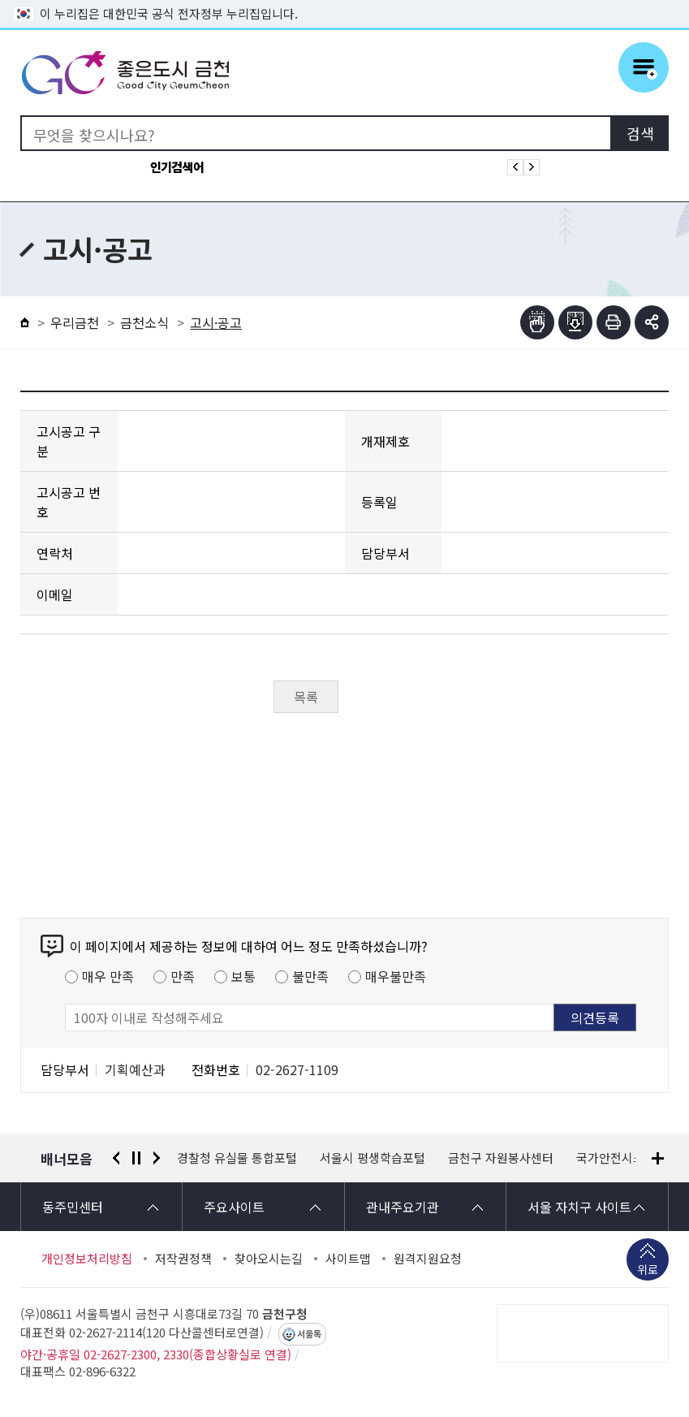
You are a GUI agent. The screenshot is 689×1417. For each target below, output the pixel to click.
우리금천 (74, 322)
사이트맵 (348, 1258)
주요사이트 (234, 1206)
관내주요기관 (402, 1206)
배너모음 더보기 (658, 1158)
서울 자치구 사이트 (579, 1206)
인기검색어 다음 (531, 167)
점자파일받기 (575, 322)
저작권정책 (183, 1258)
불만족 (310, 976)
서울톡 (309, 1334)
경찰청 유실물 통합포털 (237, 1158)
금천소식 (144, 322)
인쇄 (613, 322)
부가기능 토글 (652, 322)
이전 (116, 1157)
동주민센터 (72, 1206)
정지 (136, 1157)
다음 (156, 1157)
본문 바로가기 (345, 0)
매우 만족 (108, 976)
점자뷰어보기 (537, 322)
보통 (243, 976)
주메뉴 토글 (643, 67)
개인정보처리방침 (86, 1258)
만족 (182, 976)
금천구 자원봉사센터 (500, 1158)
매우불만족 (395, 976)
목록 (306, 696)
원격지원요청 (428, 1258)
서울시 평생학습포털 (372, 1158)
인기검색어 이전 (515, 167)
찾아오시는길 (269, 1258)
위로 (648, 1271)
